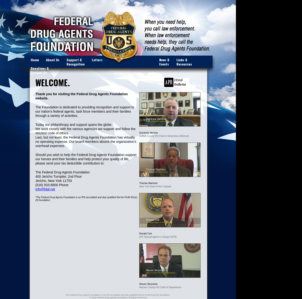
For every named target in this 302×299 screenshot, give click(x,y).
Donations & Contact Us (40, 70)
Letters (97, 59)
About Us (52, 59)
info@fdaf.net (45, 189)
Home (35, 59)
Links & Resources (184, 61)
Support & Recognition (76, 61)
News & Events (164, 61)
